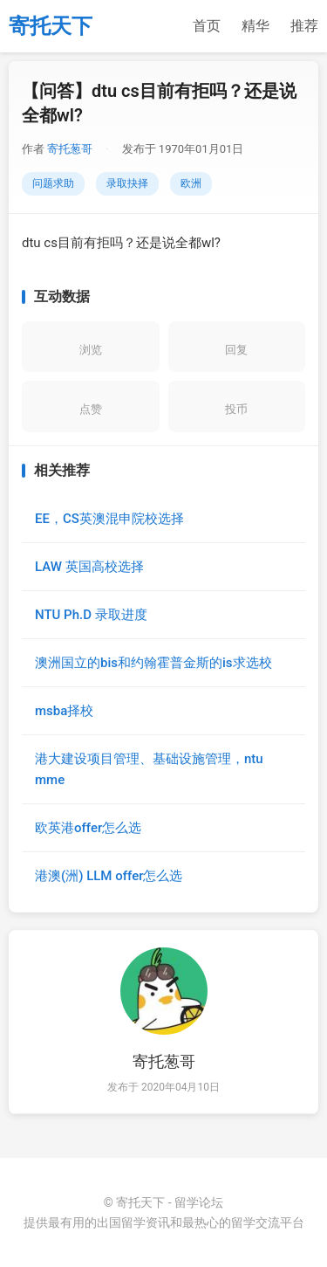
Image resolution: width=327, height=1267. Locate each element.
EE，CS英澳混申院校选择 (109, 519)
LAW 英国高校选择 (89, 567)
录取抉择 (127, 183)
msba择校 (64, 711)
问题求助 (53, 183)
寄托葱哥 (69, 148)
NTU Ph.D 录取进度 (91, 615)
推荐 (304, 25)
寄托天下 (50, 26)
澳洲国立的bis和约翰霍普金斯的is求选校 (153, 663)
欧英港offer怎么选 (88, 828)
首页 (207, 25)
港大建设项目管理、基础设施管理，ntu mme (149, 769)
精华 (255, 25)
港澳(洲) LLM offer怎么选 (108, 876)
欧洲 (191, 183)
